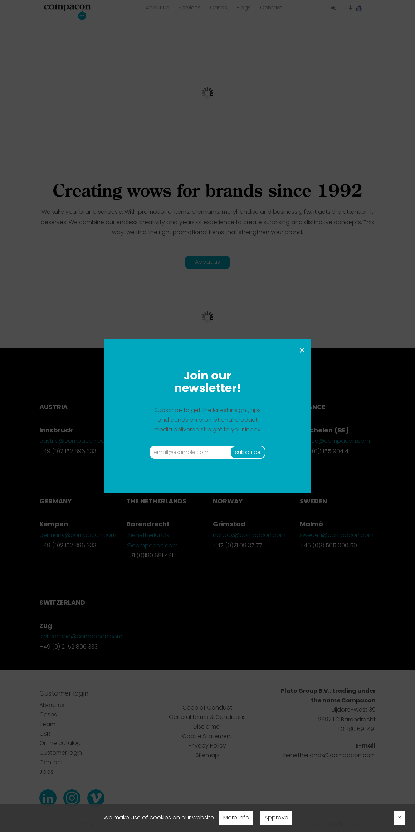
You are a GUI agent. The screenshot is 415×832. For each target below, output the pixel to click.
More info (236, 817)
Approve (276, 817)
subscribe (247, 452)
